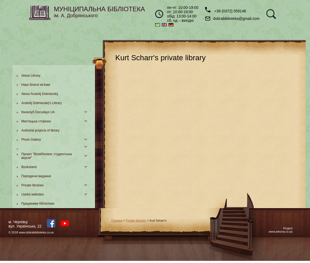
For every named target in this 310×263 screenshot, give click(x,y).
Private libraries (32, 185)
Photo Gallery (31, 139)
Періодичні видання (36, 176)
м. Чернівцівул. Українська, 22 (25, 224)
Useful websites (32, 194)
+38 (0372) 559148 (225, 10)
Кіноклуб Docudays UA (38, 112)
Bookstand (29, 167)
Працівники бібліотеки (37, 203)
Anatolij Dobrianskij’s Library (41, 103)
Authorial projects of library (40, 130)
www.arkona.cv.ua (280, 231)
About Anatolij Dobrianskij (39, 94)
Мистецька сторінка (36, 121)
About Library (31, 75)
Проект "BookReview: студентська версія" (46, 156)
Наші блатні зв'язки (35, 85)
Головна (117, 220)
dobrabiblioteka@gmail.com (232, 18)
